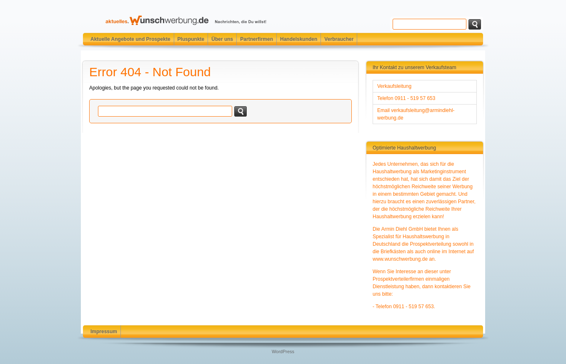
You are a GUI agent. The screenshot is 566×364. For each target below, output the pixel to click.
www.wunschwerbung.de (400, 259)
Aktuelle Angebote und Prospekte (130, 39)
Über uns (222, 39)
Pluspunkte (191, 39)
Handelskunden (298, 39)
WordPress (283, 351)
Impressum (103, 331)
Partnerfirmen (256, 39)
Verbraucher (338, 39)
